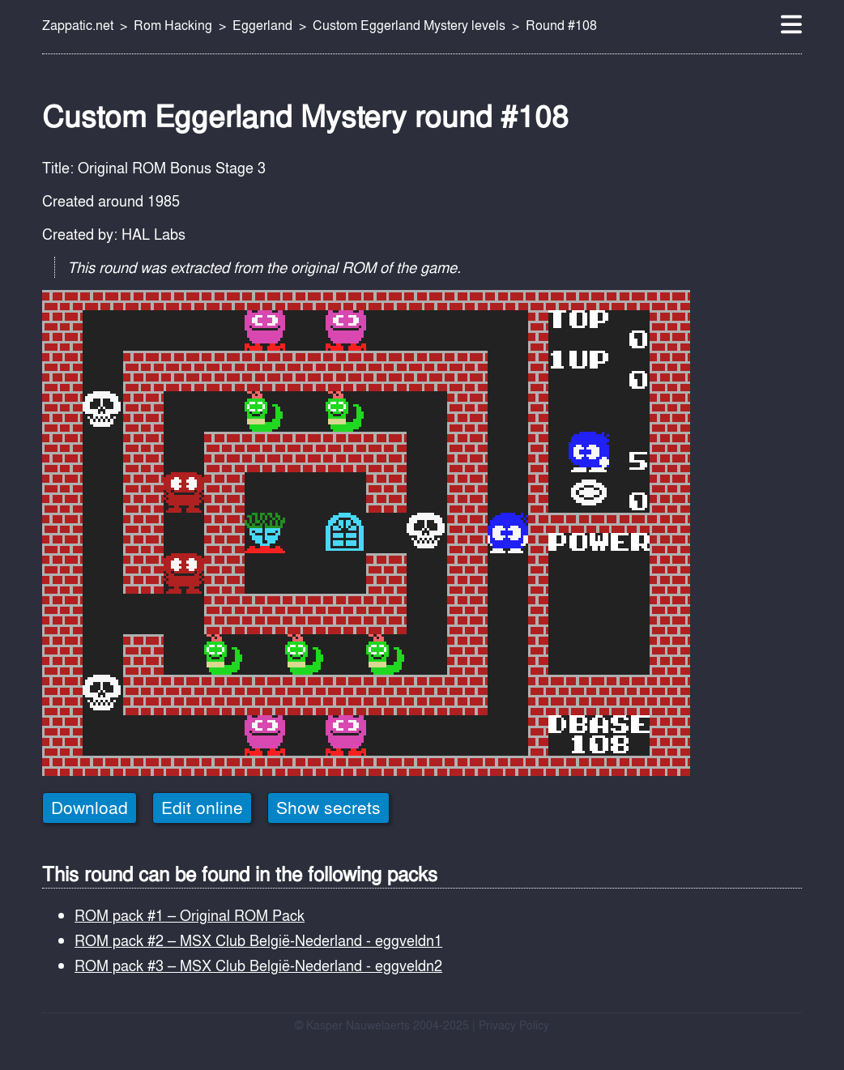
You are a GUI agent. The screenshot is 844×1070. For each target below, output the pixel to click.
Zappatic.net (77, 25)
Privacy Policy (514, 1025)
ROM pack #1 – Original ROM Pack (190, 915)
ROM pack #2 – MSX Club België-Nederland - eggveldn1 (258, 940)
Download (89, 808)
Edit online (202, 808)
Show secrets (328, 808)
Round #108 (561, 25)
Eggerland (262, 25)
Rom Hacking (173, 25)
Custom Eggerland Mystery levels (409, 25)
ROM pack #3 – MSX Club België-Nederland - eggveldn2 (258, 965)
